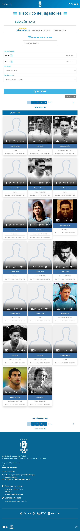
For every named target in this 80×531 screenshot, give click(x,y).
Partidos (36, 30)
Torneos (46, 30)
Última (50, 102)
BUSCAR (40, 91)
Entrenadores (60, 30)
